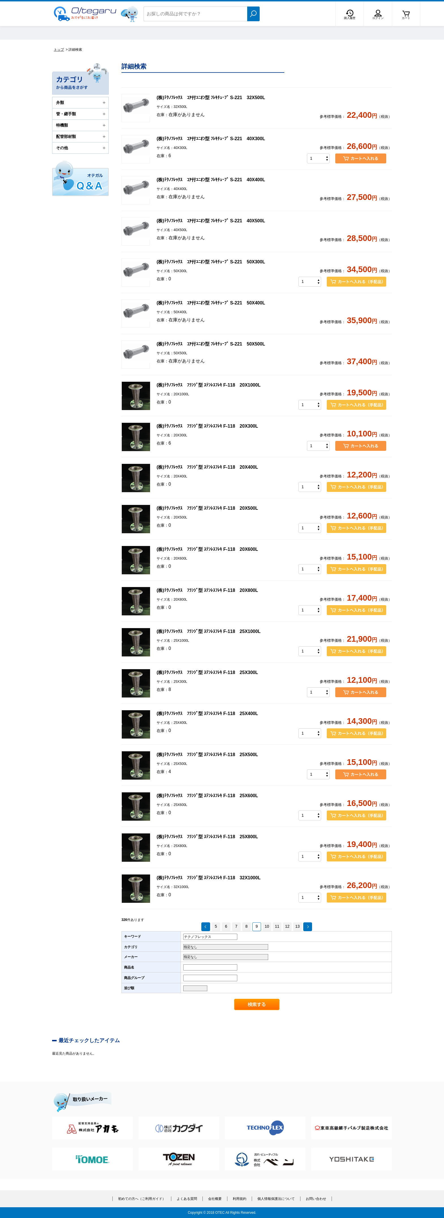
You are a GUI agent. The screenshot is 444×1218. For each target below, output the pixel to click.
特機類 (81, 125)
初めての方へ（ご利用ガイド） (142, 1199)
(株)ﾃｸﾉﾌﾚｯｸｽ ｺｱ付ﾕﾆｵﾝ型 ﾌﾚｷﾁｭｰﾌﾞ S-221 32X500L (211, 97)
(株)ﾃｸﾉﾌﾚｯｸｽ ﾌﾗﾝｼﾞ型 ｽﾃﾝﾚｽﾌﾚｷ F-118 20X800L (207, 590)
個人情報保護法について (276, 1199)
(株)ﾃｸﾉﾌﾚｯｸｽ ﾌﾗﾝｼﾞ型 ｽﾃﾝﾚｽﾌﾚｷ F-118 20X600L (207, 549)
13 (297, 926)
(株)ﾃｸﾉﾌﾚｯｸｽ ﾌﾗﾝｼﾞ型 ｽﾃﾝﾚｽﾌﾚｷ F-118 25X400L (207, 713)
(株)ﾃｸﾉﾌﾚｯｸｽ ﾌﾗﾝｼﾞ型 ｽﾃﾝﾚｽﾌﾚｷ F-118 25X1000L (209, 631)
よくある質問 (187, 1199)
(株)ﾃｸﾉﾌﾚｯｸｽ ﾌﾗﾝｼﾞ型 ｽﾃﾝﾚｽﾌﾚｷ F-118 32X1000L (209, 877)
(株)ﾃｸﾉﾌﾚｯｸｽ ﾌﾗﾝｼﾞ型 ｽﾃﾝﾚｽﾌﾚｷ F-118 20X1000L (209, 385)
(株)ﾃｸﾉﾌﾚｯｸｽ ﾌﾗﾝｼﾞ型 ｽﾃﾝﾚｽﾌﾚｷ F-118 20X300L (207, 426)
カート (406, 18)
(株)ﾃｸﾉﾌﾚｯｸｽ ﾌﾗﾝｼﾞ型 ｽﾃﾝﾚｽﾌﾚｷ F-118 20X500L (207, 508)
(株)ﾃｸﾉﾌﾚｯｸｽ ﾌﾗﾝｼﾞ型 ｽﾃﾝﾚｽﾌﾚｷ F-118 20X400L (207, 467)
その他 (81, 148)
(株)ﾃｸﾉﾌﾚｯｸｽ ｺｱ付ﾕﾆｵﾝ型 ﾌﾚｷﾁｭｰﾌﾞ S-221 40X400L (211, 179)
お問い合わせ (316, 1199)
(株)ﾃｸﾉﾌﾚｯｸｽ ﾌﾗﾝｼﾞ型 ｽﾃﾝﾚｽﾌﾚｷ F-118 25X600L (207, 795)
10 (267, 926)
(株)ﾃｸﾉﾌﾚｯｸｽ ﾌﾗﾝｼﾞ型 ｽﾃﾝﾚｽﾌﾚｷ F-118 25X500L (207, 754)
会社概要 (215, 1199)
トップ (59, 50)
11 (277, 926)
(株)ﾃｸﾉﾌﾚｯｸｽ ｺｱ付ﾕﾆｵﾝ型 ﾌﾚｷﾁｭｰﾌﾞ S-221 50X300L (211, 261)
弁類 (81, 103)
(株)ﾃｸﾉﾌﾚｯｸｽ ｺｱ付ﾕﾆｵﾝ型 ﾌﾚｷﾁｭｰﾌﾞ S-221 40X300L (211, 138)
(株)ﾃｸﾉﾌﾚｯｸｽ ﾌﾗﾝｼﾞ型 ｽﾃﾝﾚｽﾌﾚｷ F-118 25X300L (207, 672)
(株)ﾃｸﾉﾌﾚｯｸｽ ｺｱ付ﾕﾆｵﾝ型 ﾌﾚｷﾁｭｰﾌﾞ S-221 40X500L (211, 220)
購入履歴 (349, 18)
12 (287, 926)
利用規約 (239, 1199)
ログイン (378, 18)
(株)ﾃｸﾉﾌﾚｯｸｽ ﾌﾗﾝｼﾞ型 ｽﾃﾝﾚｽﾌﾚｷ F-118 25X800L (207, 836)
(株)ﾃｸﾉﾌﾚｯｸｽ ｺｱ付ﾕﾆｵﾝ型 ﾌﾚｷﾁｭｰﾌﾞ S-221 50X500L (211, 344)
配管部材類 (81, 137)
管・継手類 (81, 114)
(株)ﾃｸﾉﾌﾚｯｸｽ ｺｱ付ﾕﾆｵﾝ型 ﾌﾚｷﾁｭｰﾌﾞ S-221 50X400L (211, 302)
